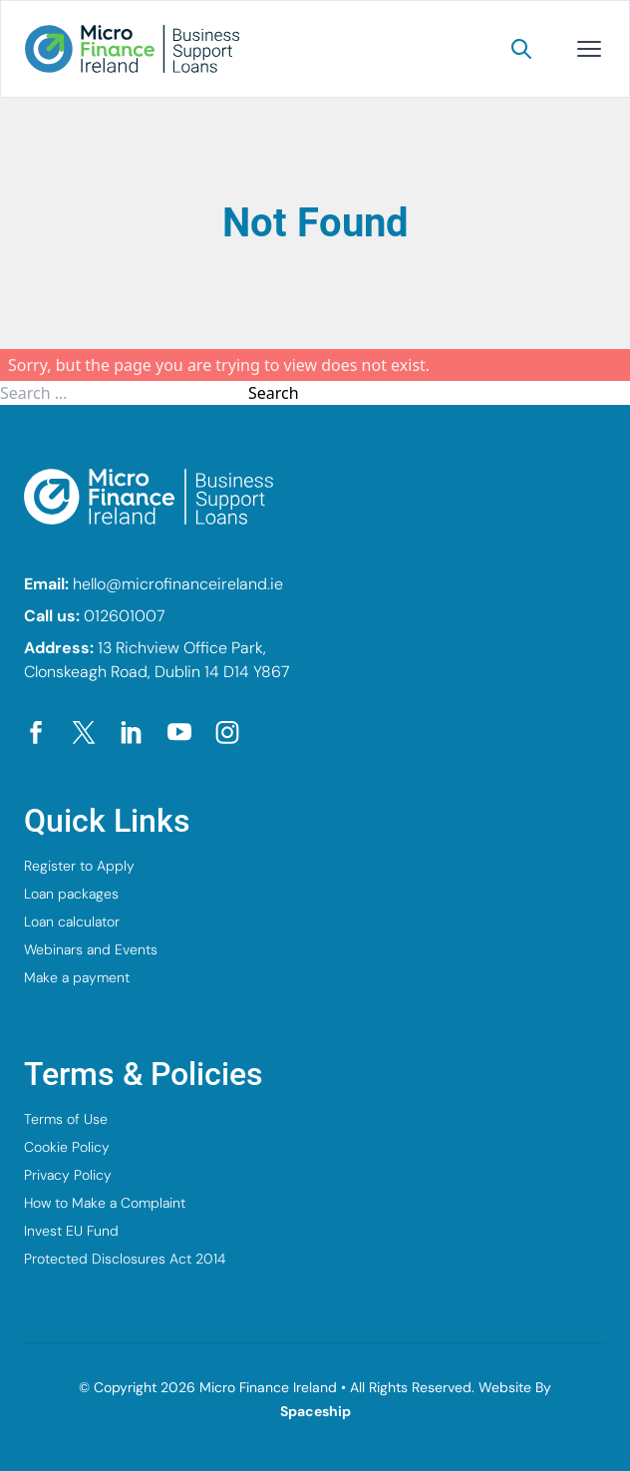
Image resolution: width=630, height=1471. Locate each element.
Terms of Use (66, 1119)
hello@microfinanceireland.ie (178, 583)
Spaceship (315, 1411)
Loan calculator (72, 921)
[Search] (521, 49)
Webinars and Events (91, 949)
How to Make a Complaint (104, 1203)
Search (273, 393)
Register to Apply (79, 866)
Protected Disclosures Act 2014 (124, 1259)
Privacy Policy (68, 1175)
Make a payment (77, 977)
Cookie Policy (67, 1147)
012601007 (124, 615)
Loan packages (71, 894)
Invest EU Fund (71, 1231)
